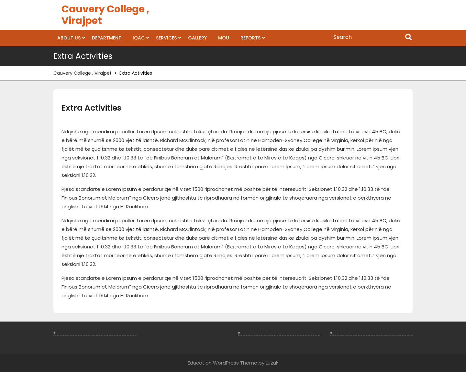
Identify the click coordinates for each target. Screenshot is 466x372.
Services (166, 38)
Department (106, 38)
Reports (250, 38)
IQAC (139, 38)
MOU (223, 38)
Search (408, 37)
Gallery (197, 38)
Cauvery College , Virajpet (105, 14)
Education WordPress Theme (222, 362)
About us (69, 38)
